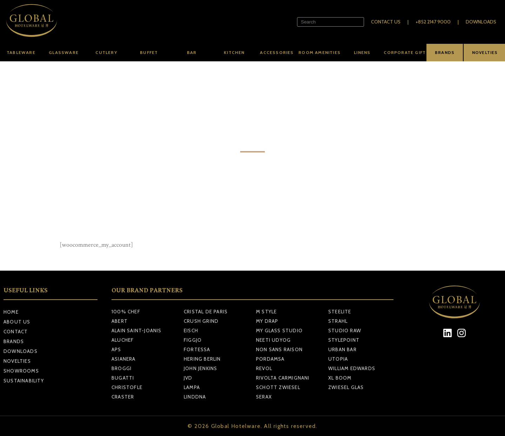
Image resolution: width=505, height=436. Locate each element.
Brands (14, 341)
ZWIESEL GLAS (346, 387)
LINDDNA (195, 397)
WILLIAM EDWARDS (351, 368)
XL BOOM (339, 378)
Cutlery (106, 52)
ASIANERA (124, 359)
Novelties (17, 361)
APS (116, 349)
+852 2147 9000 (433, 22)
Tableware (21, 52)
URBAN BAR (342, 349)
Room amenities (319, 52)
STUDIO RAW (344, 330)
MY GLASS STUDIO (279, 330)
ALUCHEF (123, 340)
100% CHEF (126, 311)
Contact (16, 331)
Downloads (481, 22)
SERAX (264, 397)
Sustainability (24, 380)
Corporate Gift (405, 52)
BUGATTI (123, 378)
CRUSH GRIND (201, 321)
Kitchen (234, 52)
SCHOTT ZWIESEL (278, 387)
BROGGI (122, 368)
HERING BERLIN (202, 359)
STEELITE (339, 311)
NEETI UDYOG (273, 340)
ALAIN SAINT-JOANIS (137, 330)
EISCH (191, 330)
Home (11, 312)
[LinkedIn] (447, 333)
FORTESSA (197, 349)
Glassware (64, 52)
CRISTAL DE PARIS (206, 311)
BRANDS (444, 52)
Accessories (277, 52)
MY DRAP (267, 321)
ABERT (120, 321)
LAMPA (192, 387)
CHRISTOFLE (127, 387)
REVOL (264, 368)
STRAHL (338, 321)
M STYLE (266, 311)
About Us (17, 322)
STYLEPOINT (343, 340)
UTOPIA (338, 359)
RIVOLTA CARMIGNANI (283, 378)
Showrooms (21, 371)
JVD (188, 378)
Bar (192, 52)
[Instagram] (461, 333)
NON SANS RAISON (279, 349)
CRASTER (123, 397)
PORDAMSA (270, 359)
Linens (362, 52)
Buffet (149, 52)
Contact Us (385, 22)
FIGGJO (193, 340)
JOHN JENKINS (200, 368)
